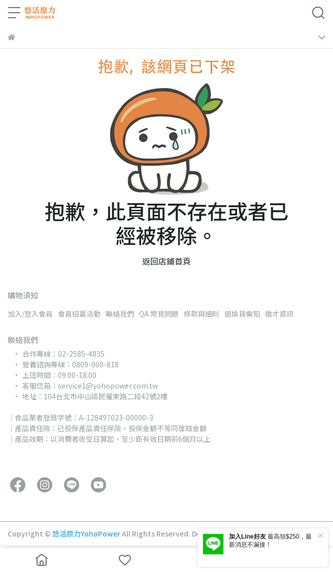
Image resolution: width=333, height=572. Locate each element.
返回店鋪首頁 (166, 261)
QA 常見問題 (159, 314)
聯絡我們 (120, 314)
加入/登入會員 (30, 314)
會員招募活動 (79, 314)
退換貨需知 (242, 314)
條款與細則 (201, 314)
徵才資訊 (279, 314)
